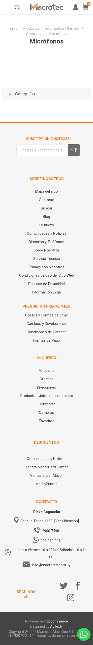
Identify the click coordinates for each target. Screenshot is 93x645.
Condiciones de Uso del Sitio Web (46, 275)
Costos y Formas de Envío (46, 315)
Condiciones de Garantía (46, 332)
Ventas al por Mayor (46, 475)
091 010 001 (51, 541)
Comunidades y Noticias (46, 233)
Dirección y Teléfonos (46, 242)
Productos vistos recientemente (46, 396)
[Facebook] (78, 586)
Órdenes (46, 379)
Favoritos (46, 421)
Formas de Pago (46, 340)
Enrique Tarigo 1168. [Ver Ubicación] (50, 521)
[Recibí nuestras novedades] (42, 150)
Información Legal (47, 292)
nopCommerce (56, 621)
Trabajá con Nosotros (46, 267)
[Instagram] (71, 598)
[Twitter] (64, 586)
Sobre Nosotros (46, 250)
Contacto (46, 200)
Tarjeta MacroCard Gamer (47, 467)
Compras (46, 412)
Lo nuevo (46, 225)
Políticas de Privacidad (46, 284)
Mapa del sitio (46, 191)
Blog (46, 216)
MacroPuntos (46, 484)
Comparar (46, 404)
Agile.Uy (56, 626)
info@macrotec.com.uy (51, 565)
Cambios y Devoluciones (47, 323)
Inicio (13, 28)
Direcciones (46, 387)
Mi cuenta (47, 370)
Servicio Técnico (46, 258)
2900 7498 (50, 531)
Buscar (46, 208)
